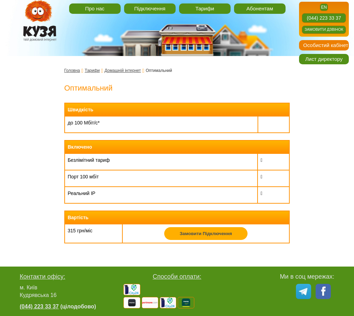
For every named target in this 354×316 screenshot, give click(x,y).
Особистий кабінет (325, 45)
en (324, 7)
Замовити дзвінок (324, 29)
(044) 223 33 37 (324, 18)
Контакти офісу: (42, 276)
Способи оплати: (177, 276)
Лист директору (324, 59)
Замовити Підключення (206, 233)
